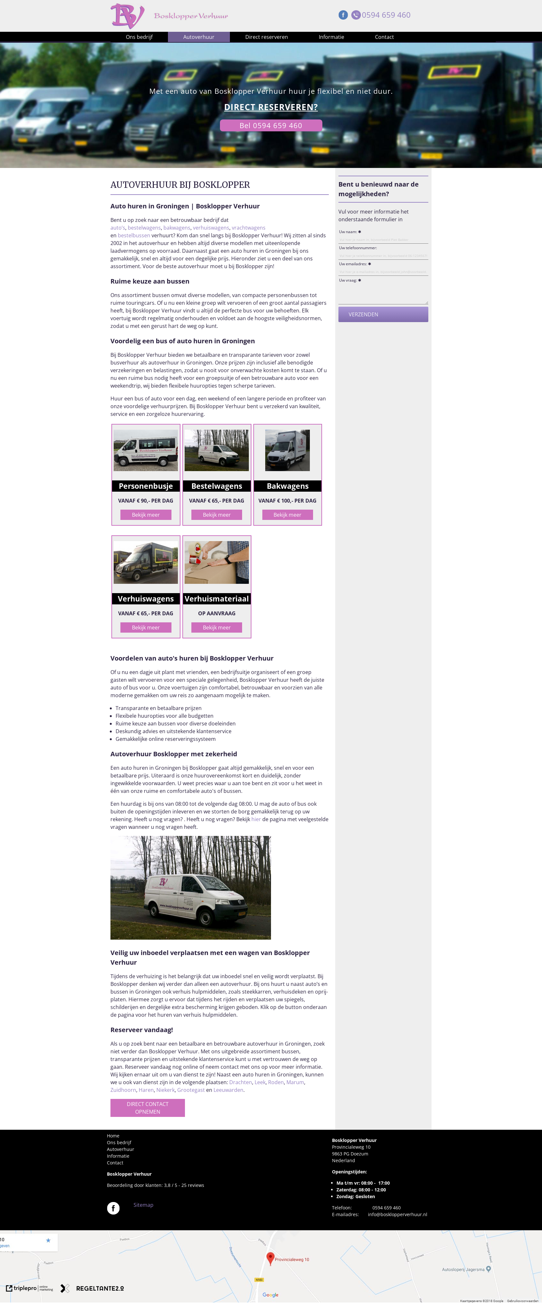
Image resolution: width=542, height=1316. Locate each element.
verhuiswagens (211, 227)
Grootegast (191, 1089)
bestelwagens (144, 227)
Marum (295, 1082)
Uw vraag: (348, 280)
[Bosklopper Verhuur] (113, 1213)
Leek (260, 1082)
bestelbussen (135, 235)
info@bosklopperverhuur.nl (397, 1214)
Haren (146, 1089)
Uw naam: (348, 231)
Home (113, 1136)
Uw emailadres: (353, 264)
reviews (196, 1185)
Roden (276, 1082)
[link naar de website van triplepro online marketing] (29, 1289)
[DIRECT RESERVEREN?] (271, 107)
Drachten (240, 1082)
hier (256, 819)
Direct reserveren (266, 36)
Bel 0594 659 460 (271, 125)
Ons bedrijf (139, 36)
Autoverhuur (198, 36)
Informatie (331, 36)
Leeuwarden (228, 1089)
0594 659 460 (386, 14)
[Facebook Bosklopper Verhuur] (343, 16)
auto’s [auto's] (117, 227)
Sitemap (143, 1204)
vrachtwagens (249, 227)
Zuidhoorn (123, 1089)
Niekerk (165, 1089)
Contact (384, 36)
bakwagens (176, 227)
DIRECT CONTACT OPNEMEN (148, 1108)
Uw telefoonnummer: (358, 247)
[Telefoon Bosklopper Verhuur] (356, 16)
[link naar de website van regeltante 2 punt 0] (92, 1289)
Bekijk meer (146, 514)
